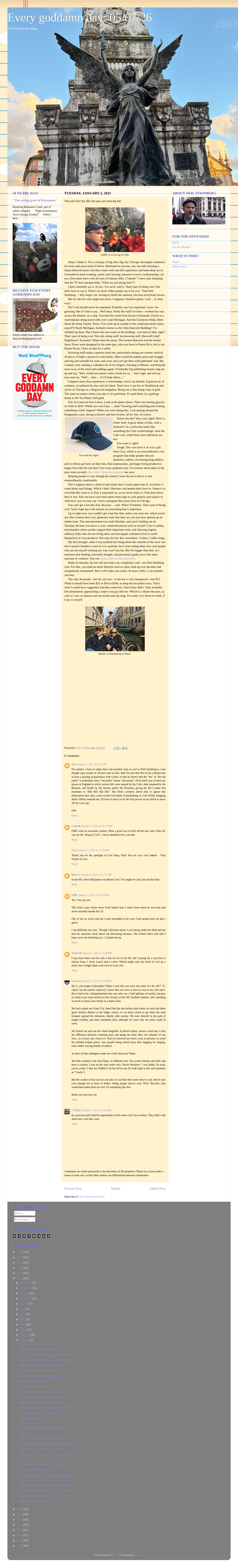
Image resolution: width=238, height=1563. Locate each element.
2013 (20, 1545)
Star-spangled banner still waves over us (40, 1391)
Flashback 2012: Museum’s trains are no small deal (46, 1443)
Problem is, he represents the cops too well (42, 1449)
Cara (74, 850)
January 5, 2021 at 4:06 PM (97, 953)
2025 (20, 1257)
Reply (75, 815)
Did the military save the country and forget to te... (46, 1407)
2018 (20, 1519)
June (23, 1314)
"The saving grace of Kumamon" (35, 200)
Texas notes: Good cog (31, 1386)
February (25, 1334)
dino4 (117, 1554)
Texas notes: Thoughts (31, 1459)
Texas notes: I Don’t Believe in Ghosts (40, 1349)
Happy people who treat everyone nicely (41, 1402)
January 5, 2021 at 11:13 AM (96, 826)
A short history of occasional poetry (38, 1370)
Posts (19, 1213)
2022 (20, 1273)
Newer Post (73, 1189)
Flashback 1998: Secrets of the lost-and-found (44, 1396)
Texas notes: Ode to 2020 (33, 1496)
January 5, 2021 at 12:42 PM (93, 895)
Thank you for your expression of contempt (42, 1428)
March (24, 1329)
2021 (20, 1278)
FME (74, 895)
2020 (20, 1509)
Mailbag (23, 1433)
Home (115, 1189)
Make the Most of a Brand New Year (39, 1501)
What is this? (179, 266)
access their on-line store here (117, 558)
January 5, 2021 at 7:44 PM (96, 981)
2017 (20, 1524)
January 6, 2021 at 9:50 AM (96, 1110)
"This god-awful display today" (36, 1469)
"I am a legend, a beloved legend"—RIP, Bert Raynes (48, 1490)
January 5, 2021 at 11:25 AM (93, 850)
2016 (20, 1530)
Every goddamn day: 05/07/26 (79, 17)
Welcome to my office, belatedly (36, 1344)
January (24, 1340)
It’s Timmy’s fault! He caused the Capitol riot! (44, 1464)
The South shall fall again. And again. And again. (45, 1475)
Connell (76, 826)
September (26, 1298)
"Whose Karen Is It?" (30, 1417)
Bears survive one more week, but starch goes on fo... (48, 1485)
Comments (22, 1219)
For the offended (181, 247)
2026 (20, 1252)
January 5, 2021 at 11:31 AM (96, 874)
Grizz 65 (76, 981)
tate (74, 764)
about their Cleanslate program (105, 472)
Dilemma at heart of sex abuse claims (39, 1365)
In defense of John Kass (32, 1381)
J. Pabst (76, 1110)
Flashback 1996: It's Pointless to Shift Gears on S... (46, 1360)
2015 (20, 1535)
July (22, 1308)
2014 (20, 1540)
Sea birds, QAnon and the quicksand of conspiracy (46, 1355)
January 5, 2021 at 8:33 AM (91, 764)
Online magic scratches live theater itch (40, 1412)
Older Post (158, 1189)
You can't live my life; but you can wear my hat (44, 1480)
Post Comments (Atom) (91, 1196)
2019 (20, 1514)
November (26, 1288)
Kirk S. (76, 874)
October (24, 1293)
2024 (20, 1262)
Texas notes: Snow (29, 1423)
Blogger (139, 1554)
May (23, 1319)
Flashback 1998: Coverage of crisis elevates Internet (47, 1454)
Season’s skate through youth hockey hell (41, 1376)
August (24, 1303)
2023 (20, 1267)
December (26, 1282)
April (23, 1324)
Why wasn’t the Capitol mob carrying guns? (43, 1438)
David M (77, 953)
